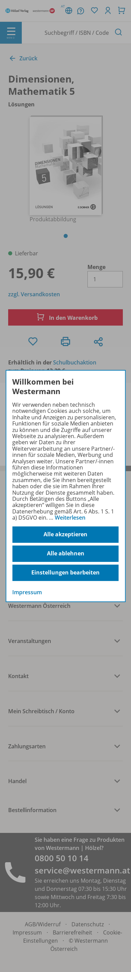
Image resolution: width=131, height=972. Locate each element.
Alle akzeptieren (65, 534)
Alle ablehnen (65, 553)
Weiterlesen (70, 517)
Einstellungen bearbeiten (65, 572)
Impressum (27, 592)
